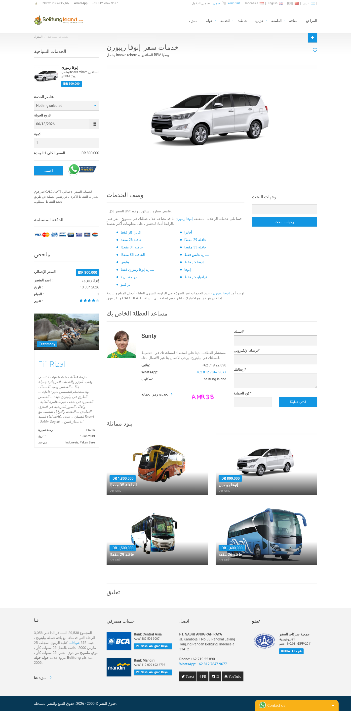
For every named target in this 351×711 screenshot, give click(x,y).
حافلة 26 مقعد (131, 240)
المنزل (193, 20)
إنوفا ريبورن (184, 219)
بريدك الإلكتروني (247, 351)
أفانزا (188, 232)
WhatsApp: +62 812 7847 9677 (203, 664)
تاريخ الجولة (42, 115)
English (275, 3)
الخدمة (225, 20)
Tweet (189, 676)
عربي (309, 3)
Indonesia (254, 3)
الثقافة (294, 20)
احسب (48, 171)
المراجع (311, 20)
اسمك (239, 332)
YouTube (234, 676)
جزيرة (259, 20)
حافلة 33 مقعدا (195, 247)
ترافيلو (125, 284)
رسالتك (240, 369)
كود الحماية (242, 393)
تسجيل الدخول (201, 3)
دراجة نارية (129, 277)
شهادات (74, 643)
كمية (37, 134)
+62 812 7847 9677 (105, 3)
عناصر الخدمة (44, 97)
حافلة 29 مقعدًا (195, 240)
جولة (209, 20)
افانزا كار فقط (131, 232)
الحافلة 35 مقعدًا (133, 255)
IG (217, 676)
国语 (293, 3)
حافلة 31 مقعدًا (132, 247)
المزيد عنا (40, 678)
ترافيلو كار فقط (195, 277)
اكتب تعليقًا (298, 402)
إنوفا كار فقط (194, 262)
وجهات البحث (284, 222)
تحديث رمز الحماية (154, 394)
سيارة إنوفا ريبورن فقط (138, 270)
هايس (125, 262)
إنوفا (187, 270)
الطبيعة (276, 20)
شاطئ (242, 20)
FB (203, 676)
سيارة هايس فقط (196, 255)
